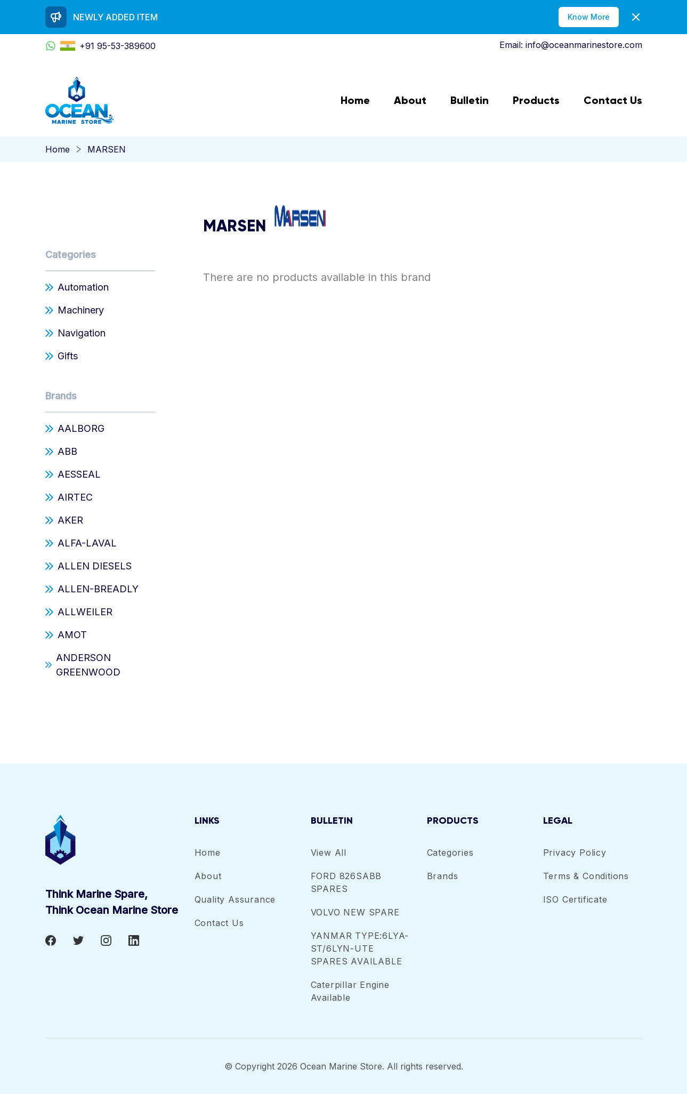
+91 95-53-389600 (100, 45)
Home (57, 149)
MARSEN (106, 149)
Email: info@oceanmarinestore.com (570, 44)
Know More (589, 16)
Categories (70, 254)
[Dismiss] (635, 17)
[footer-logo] (120, 840)
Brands (61, 395)
